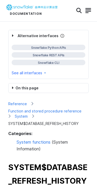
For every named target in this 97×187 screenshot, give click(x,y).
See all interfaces (29, 73)
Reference (17, 104)
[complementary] (48, 54)
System (21, 116)
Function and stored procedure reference (44, 111)
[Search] (79, 10)
